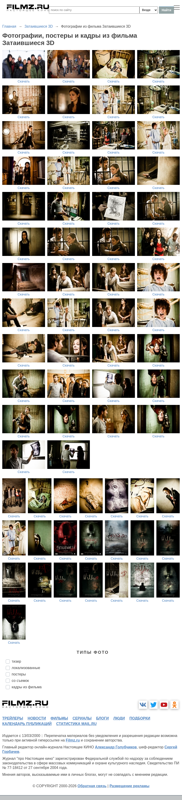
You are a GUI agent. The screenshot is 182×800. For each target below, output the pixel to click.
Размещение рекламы (130, 786)
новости (37, 718)
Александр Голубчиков (116, 747)
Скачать (24, 81)
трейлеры (12, 718)
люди (119, 718)
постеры (19, 674)
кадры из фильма (27, 687)
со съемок (20, 681)
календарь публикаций (27, 724)
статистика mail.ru (76, 724)
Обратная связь (92, 786)
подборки (139, 718)
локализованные (26, 668)
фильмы (59, 718)
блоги (102, 718)
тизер (16, 661)
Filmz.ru (73, 740)
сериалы (81, 718)
